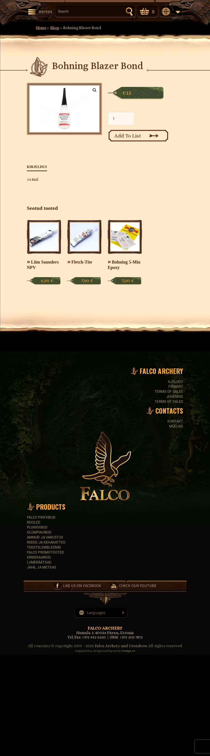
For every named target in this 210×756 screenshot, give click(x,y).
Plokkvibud (37, 527)
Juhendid (174, 397)
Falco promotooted (45, 552)
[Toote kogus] (121, 118)
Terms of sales (169, 392)
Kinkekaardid (39, 557)
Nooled (34, 522)
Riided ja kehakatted (46, 542)
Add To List (127, 136)
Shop (55, 28)
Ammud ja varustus (45, 537)
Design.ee (128, 650)
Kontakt (175, 421)
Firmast (175, 387)
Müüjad (176, 426)
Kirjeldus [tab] (37, 167)
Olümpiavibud (39, 532)
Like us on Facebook (82, 585)
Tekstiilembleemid (44, 547)
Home (41, 28)
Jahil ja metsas (41, 567)
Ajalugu (175, 382)
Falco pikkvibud (41, 517)
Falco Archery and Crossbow (121, 646)
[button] (94, 90)
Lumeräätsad (39, 562)
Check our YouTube (138, 585)
